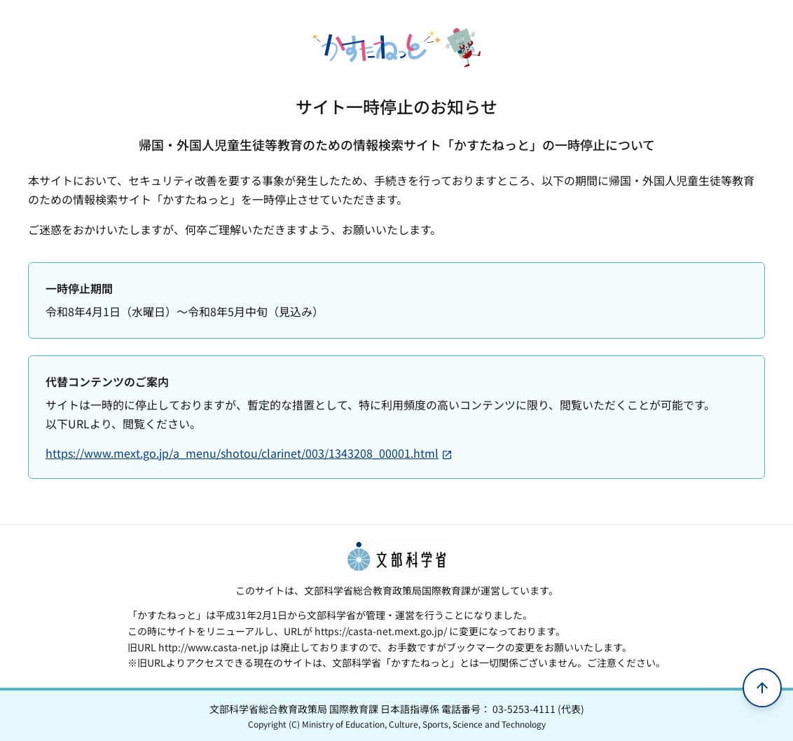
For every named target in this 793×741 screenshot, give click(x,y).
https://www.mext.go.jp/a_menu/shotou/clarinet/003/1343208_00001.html (249, 452)
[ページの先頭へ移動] (762, 687)
